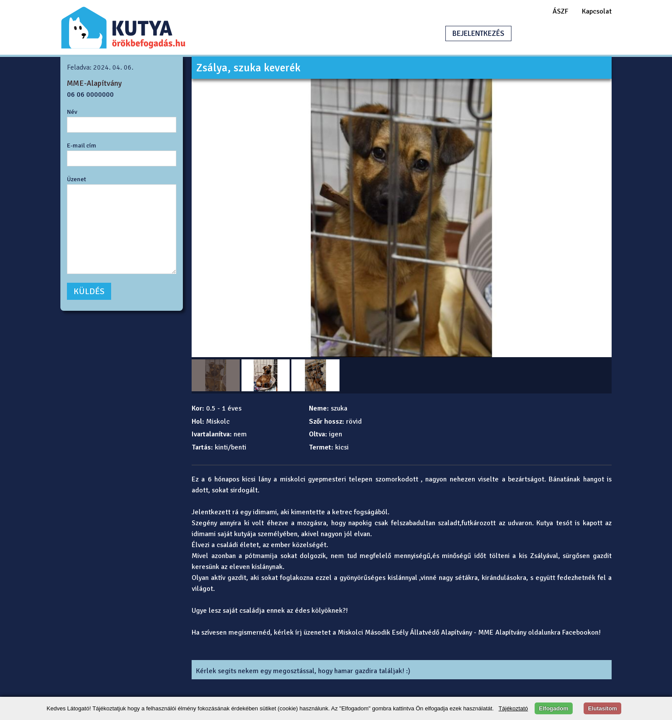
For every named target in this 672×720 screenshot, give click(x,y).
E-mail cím (81, 145)
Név (72, 112)
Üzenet (76, 179)
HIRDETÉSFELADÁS (560, 33)
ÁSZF (560, 11)
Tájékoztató (513, 708)
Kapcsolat (597, 11)
